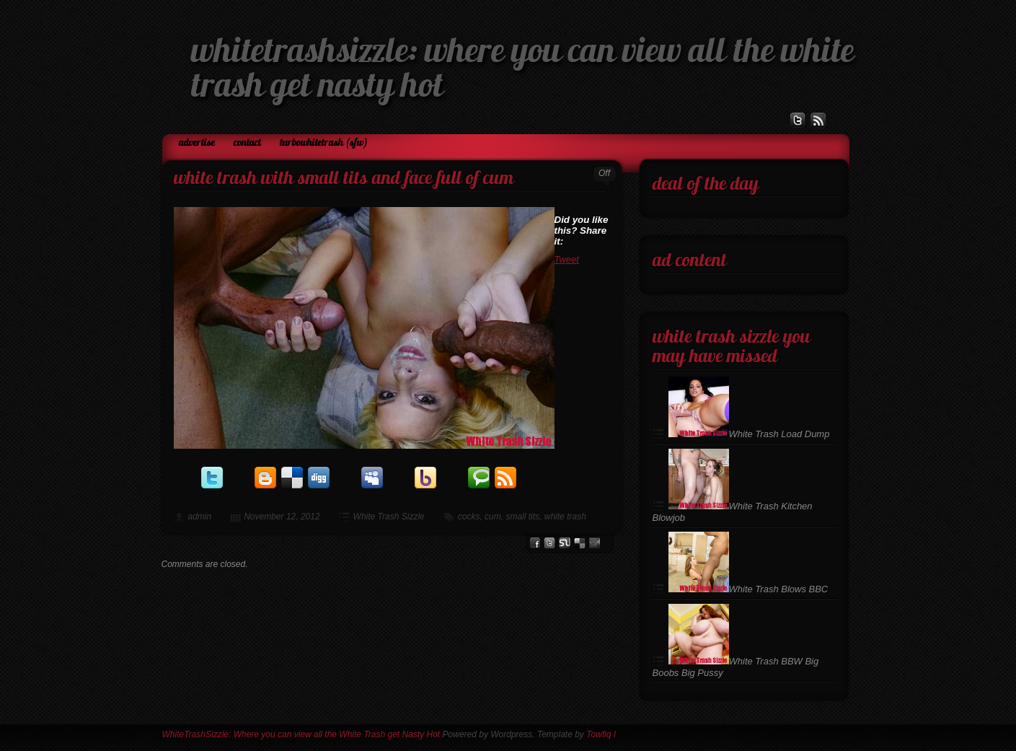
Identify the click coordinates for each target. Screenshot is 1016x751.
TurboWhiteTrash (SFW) (324, 143)
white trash (565, 516)
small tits (522, 516)
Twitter (549, 542)
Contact (247, 143)
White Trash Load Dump (749, 434)
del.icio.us (580, 542)
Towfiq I (601, 734)
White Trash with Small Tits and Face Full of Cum (343, 179)
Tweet (567, 259)
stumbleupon (564, 542)
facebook (534, 542)
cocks (469, 516)
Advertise (197, 143)
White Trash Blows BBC (748, 589)
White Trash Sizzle (389, 516)
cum (493, 516)
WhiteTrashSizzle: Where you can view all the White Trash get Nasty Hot (301, 734)
